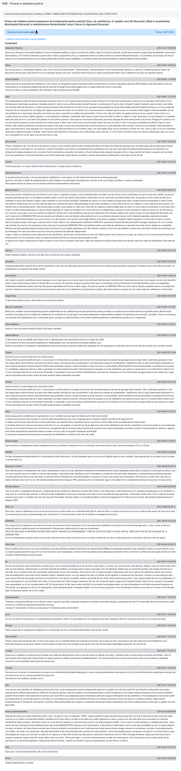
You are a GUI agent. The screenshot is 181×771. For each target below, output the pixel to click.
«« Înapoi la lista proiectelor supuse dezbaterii (25, 39)
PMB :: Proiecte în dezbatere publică (22, 3)
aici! (34, 32)
